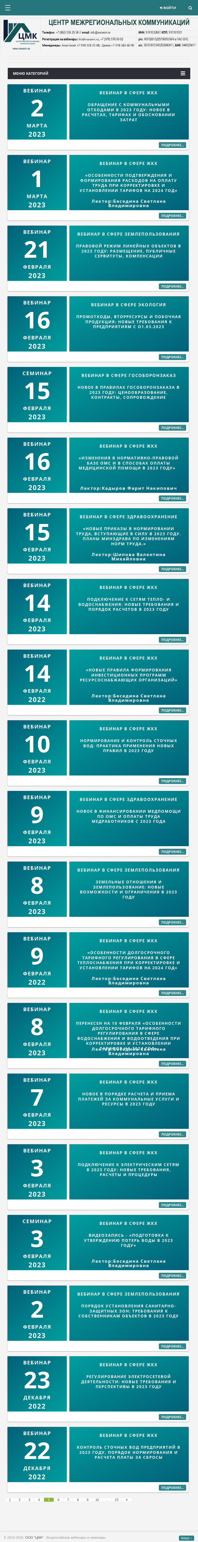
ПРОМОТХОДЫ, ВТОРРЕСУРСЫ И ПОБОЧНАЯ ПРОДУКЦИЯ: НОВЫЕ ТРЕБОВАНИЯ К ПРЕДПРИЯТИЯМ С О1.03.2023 (128, 321)
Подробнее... (172, 145)
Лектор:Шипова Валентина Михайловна (129, 556)
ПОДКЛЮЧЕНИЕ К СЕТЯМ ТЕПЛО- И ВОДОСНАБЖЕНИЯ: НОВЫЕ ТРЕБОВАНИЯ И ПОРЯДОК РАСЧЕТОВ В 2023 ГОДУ (128, 604)
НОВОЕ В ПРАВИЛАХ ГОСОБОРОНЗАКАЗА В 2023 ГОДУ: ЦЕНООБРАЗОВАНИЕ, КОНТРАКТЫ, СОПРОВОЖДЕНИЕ (129, 392)
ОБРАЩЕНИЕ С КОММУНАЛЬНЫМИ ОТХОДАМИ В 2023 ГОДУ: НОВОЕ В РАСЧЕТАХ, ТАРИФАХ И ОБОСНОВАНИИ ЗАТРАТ (128, 112)
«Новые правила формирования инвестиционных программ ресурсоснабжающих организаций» (129, 674)
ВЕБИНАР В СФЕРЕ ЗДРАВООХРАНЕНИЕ (129, 517)
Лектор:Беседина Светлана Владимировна (129, 203)
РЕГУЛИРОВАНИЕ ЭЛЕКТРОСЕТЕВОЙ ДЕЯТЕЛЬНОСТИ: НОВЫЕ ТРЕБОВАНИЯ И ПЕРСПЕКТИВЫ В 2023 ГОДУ (128, 1381)
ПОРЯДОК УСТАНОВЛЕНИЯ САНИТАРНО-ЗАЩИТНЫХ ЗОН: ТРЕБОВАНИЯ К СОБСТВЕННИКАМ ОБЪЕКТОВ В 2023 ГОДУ (128, 1310)
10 (97, 1500)
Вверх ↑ (186, 1538)
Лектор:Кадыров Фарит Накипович (128, 488)
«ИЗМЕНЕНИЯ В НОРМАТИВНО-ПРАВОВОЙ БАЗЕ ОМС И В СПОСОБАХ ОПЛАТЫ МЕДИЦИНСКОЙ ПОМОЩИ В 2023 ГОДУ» (129, 462)
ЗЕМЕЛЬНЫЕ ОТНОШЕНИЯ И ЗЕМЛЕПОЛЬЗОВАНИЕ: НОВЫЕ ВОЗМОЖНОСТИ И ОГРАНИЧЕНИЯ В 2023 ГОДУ (128, 889)
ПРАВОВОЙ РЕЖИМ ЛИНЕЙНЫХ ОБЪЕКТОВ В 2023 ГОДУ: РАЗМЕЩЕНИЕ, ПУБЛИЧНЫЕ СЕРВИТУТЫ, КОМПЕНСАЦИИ (128, 250)
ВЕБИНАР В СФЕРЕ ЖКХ (129, 93)
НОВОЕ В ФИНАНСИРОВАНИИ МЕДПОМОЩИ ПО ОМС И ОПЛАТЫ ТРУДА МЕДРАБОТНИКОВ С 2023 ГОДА (129, 816)
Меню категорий (99, 73)
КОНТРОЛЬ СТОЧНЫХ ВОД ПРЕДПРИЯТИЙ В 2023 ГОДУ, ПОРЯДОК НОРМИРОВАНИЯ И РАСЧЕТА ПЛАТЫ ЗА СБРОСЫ (128, 1452)
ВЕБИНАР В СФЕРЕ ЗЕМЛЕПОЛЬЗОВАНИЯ (128, 234)
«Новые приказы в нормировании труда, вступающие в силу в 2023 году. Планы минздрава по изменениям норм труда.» (128, 536)
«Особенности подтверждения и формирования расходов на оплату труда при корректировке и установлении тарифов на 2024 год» (129, 183)
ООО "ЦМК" (34, 1537)
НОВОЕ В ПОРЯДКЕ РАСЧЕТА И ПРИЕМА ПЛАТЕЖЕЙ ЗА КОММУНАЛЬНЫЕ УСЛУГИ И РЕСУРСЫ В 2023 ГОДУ (128, 1098)
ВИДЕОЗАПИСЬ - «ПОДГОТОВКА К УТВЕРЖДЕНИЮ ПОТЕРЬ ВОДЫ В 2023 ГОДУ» (128, 1240)
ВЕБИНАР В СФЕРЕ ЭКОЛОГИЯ (128, 305)
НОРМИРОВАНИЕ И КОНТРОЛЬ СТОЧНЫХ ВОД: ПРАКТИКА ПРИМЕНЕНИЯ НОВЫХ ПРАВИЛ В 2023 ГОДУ (128, 745)
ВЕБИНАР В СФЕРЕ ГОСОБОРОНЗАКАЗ (128, 375)
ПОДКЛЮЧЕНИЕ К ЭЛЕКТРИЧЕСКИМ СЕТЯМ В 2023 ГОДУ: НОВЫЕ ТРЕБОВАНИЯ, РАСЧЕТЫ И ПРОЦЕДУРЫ (128, 1169)
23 (116, 1500)
